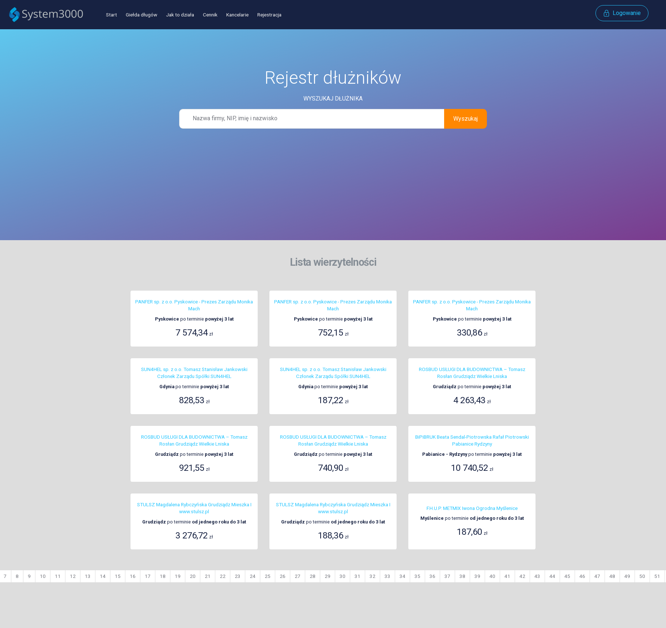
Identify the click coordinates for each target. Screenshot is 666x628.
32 (372, 576)
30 (342, 576)
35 (417, 576)
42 (522, 576)
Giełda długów (141, 15)
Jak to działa (180, 15)
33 (387, 576)
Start (111, 15)
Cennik (210, 15)
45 (567, 576)
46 (582, 576)
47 (597, 576)
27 (297, 576)
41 (507, 576)
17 (148, 576)
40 (492, 576)
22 (223, 576)
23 (238, 576)
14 (103, 576)
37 (447, 576)
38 (462, 576)
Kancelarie (237, 15)
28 (312, 576)
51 (657, 576)
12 (73, 576)
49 (627, 576)
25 (267, 576)
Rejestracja (269, 15)
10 (43, 576)
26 (282, 576)
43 (537, 576)
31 (357, 576)
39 (477, 576)
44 (552, 576)
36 (432, 576)
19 (178, 576)
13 (88, 576)
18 (163, 576)
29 (327, 576)
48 (612, 576)
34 (402, 576)
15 (118, 576)
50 (642, 576)
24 (253, 576)
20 (193, 576)
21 (208, 576)
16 (133, 576)
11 (58, 576)
